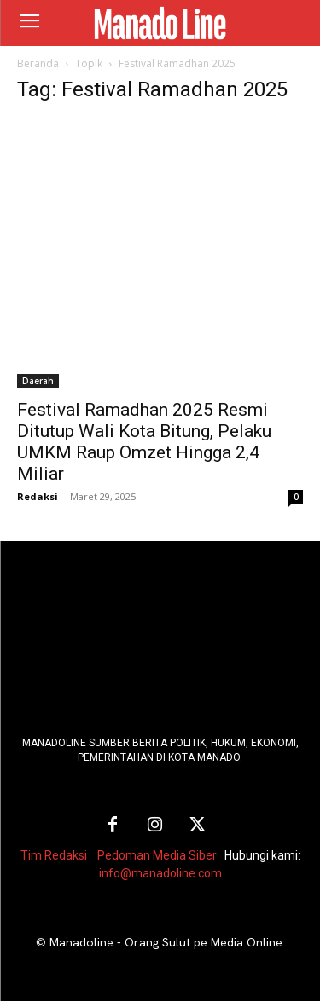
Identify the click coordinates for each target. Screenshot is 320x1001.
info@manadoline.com (160, 873)
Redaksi (37, 496)
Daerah (38, 381)
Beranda (38, 63)
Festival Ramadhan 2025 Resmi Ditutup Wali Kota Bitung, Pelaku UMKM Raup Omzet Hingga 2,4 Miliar (144, 442)
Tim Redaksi (53, 855)
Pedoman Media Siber (157, 855)
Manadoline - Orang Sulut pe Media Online (165, 942)
